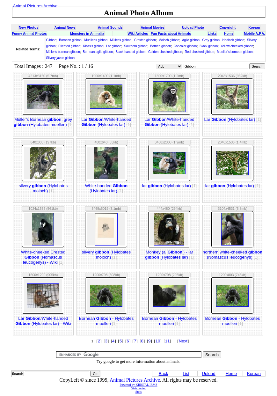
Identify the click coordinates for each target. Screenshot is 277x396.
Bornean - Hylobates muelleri (106, 321)
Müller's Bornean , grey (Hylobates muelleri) (43, 122)
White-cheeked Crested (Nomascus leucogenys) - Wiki (43, 257)
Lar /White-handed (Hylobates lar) (106, 122)
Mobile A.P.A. (254, 33)
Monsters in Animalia (87, 33)
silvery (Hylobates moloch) (43, 188)
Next (183, 341)
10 (158, 341)
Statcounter (138, 388)
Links (212, 33)
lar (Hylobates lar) (169, 185)
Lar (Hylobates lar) (232, 119)
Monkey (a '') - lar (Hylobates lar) (169, 255)
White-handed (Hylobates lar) (106, 188)
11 (167, 341)
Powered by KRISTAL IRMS (138, 384)
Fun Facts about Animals (171, 33)
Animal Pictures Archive (135, 380)
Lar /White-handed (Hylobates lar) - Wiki (43, 321)
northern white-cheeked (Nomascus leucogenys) (232, 255)
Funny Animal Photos (29, 33)
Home (229, 33)
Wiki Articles (138, 33)
